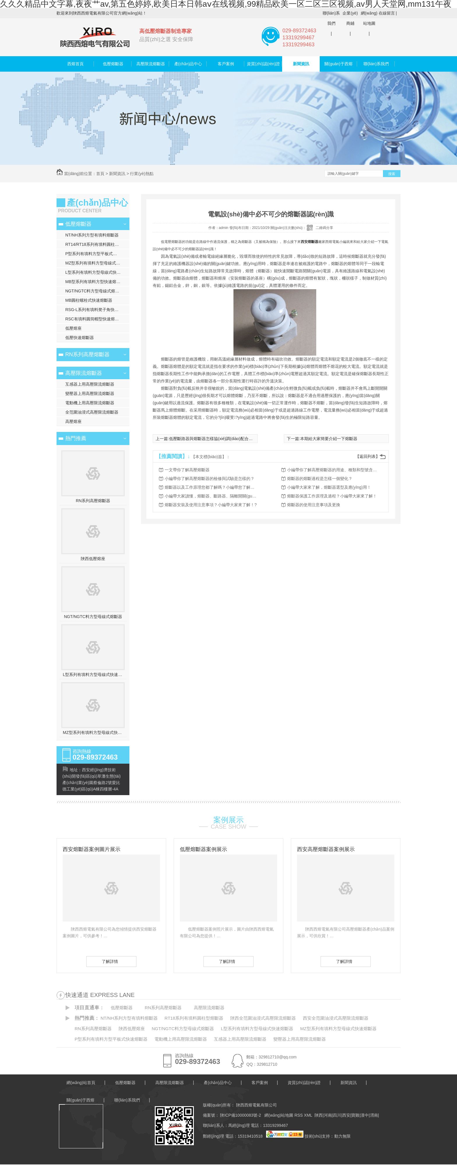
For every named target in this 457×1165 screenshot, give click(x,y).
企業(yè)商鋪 (350, 18)
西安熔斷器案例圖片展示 (91, 849)
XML (308, 1115)
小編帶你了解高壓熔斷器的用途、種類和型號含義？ (333, 469)
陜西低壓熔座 (93, 558)
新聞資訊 (301, 63)
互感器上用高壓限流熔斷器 (89, 384)
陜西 (318, 1115)
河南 (328, 1115)
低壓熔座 (73, 328)
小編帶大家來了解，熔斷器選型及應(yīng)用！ (329, 487)
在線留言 (387, 13)
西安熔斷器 (309, 242)
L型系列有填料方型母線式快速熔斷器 (97, 272)
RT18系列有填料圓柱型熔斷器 (194, 1018)
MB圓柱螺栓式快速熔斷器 (88, 300)
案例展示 (228, 820)
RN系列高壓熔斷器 (87, 354)
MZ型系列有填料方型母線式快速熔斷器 (97, 263)
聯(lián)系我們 (331, 18)
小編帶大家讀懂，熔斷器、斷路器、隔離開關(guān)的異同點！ (211, 496)
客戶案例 (226, 63)
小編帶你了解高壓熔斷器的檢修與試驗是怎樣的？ (209, 478)
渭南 (374, 1115)
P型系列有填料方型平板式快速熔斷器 (97, 253)
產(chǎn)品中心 (188, 63)
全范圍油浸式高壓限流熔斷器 (91, 412)
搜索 (391, 174)
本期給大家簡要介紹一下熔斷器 (328, 438)
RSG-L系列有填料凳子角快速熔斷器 (97, 309)
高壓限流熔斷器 (150, 63)
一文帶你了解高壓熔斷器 (187, 469)
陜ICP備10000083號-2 (240, 1115)
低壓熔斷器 (113, 63)
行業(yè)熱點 (141, 173)
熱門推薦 (75, 438)
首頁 (100, 173)
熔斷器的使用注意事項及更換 (313, 504)
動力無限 (342, 1136)
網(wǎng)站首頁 (80, 1082)
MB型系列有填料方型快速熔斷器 (94, 281)
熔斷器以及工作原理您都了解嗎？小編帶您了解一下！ (211, 487)
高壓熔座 (73, 421)
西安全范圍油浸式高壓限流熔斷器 (335, 1018)
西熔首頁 (75, 63)
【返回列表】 (367, 456)
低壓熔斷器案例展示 (203, 849)
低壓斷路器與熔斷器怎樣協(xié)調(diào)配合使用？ (215, 438)
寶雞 (355, 1115)
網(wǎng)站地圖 (369, 18)
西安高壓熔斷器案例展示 (326, 849)
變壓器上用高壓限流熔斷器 (89, 393)
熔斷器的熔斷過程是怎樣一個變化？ (319, 478)
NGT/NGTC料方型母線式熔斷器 (94, 291)
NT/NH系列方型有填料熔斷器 (92, 235)
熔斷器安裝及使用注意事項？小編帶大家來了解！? (211, 504)
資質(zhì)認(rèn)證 (263, 63)
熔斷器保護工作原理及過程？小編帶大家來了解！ (332, 496)
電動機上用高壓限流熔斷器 (89, 402)
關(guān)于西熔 (338, 63)
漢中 (365, 1115)
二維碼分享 (324, 228)
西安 (346, 1115)
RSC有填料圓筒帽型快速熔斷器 (94, 319)
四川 (337, 1115)
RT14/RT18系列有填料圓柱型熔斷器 (97, 244)
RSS (299, 1115)
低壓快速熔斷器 (79, 337)
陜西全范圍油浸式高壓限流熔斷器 (263, 1018)
